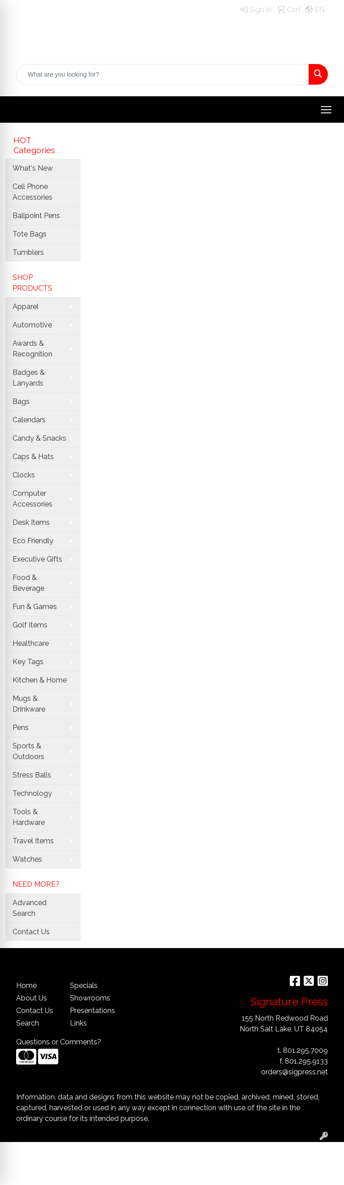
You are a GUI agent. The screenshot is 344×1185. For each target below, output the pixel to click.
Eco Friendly (33, 541)
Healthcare (31, 643)
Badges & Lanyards (29, 377)
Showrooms (90, 998)
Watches (27, 859)
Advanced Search (30, 908)
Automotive (32, 325)
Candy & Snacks (39, 438)
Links (78, 1023)
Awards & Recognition (32, 348)
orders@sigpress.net (294, 1072)
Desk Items (31, 522)
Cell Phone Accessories (32, 192)
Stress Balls (32, 775)
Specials (84, 985)
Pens (21, 727)
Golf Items (30, 625)
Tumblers (28, 252)
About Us (31, 998)
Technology (32, 793)
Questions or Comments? (58, 1042)
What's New (33, 168)
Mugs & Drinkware (29, 703)
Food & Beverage (28, 582)
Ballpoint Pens (36, 215)
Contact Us (31, 931)
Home (26, 985)
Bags (21, 401)
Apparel (26, 306)
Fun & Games (35, 606)
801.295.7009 (305, 1050)
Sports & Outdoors (28, 751)
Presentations (91, 1010)
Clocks (24, 475)
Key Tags (28, 661)
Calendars (29, 420)
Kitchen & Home (40, 680)
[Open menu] (326, 110)
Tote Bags (30, 234)
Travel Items (33, 841)
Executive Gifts (37, 559)
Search (27, 1023)
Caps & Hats (33, 456)
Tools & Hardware (29, 817)
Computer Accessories (32, 498)
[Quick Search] (162, 74)
